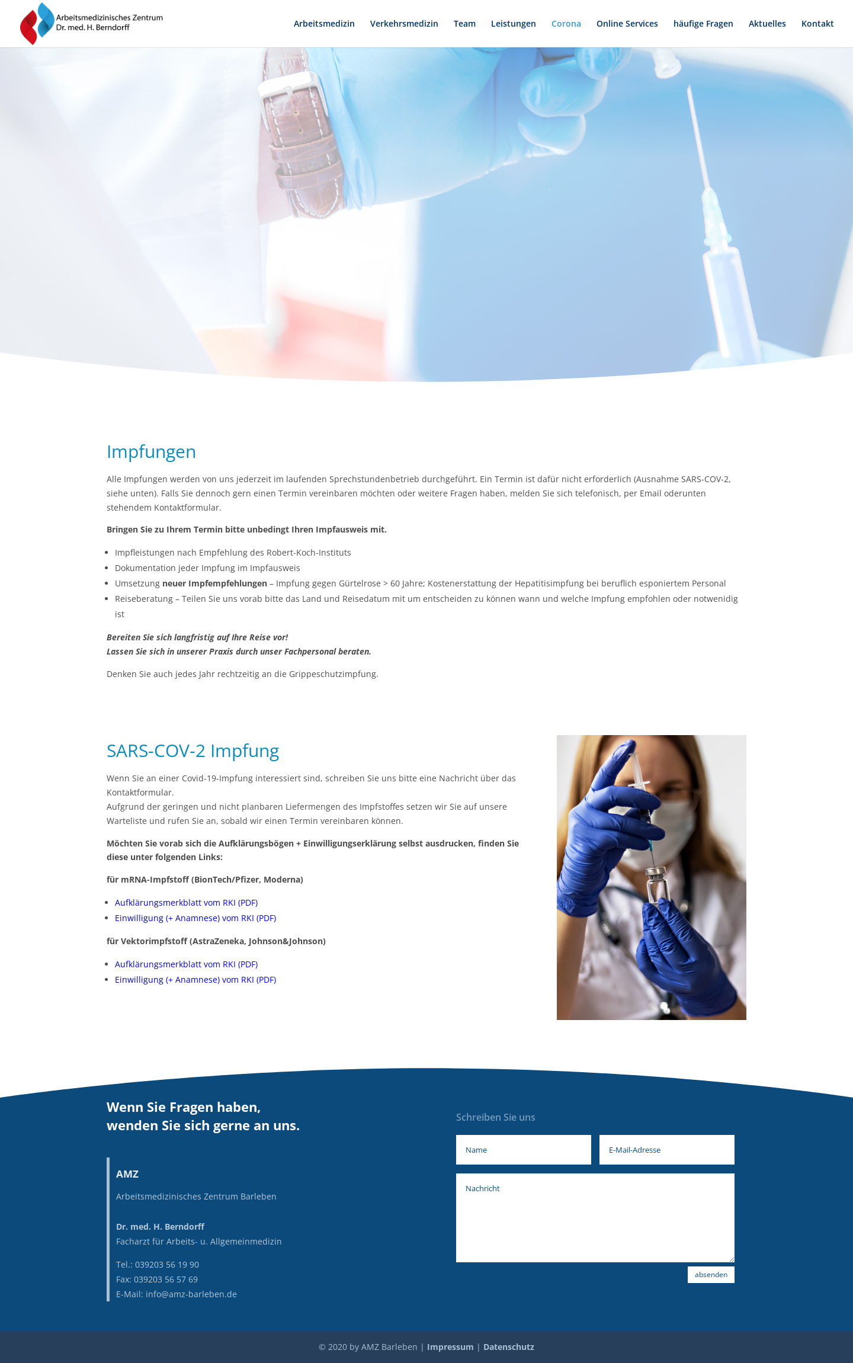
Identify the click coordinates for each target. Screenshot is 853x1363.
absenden (711, 1274)
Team (465, 24)
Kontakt (817, 24)
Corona (566, 24)
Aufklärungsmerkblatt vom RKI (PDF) (186, 902)
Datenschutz (508, 1346)
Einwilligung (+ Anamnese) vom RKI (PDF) (195, 917)
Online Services (627, 24)
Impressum (450, 1346)
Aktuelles (767, 24)
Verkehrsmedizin (404, 24)
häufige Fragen (703, 24)
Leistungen (513, 24)
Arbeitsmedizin (324, 24)
